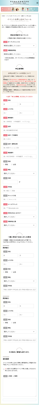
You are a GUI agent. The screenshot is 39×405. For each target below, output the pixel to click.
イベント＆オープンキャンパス (13, 16)
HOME (3, 16)
